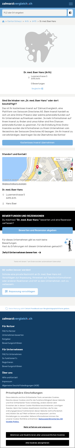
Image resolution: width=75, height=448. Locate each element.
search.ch (8, 180)
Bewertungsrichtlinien (12, 343)
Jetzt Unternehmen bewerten (21, 252)
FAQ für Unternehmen (12, 354)
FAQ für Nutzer (8, 331)
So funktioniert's (9, 358)
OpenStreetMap (25, 180)
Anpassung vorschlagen (20, 291)
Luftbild (67, 159)
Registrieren (7, 362)
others (34, 180)
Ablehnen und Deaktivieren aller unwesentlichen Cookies (37, 435)
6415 (34, 21)
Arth (27, 21)
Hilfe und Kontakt (10, 377)
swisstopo (15, 180)
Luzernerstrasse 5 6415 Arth (39, 77)
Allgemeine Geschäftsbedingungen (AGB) (20, 385)
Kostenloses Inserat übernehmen (37, 142)
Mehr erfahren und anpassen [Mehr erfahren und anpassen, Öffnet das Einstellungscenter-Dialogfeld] (37, 428)
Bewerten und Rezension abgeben (37, 230)
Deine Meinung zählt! (39, 308)
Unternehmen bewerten (13, 335)
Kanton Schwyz (15, 21)
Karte (58, 159)
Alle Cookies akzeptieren (37, 443)
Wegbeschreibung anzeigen (14, 184)
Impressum (7, 381)
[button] (70, 171)
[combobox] (34, 13)
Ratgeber (6, 339)
